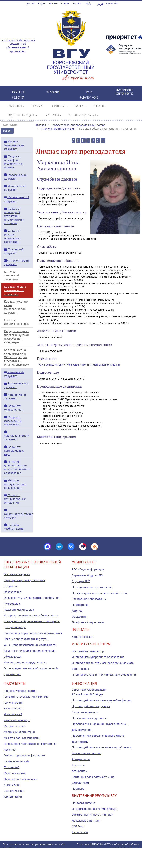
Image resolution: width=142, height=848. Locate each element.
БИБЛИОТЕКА (17, 97)
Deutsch (53, 3)
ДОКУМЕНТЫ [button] (59, 106)
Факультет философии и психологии (13, 420)
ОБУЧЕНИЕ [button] (80, 106)
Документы (11, 586)
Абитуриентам (81, 759)
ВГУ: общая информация (88, 569)
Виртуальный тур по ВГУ (87, 575)
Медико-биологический (19, 732)
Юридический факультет (15, 396)
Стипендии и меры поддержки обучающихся (33, 633)
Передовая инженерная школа (92, 587)
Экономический (14, 790)
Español (77, 3)
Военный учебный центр (14, 526)
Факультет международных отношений (15, 498)
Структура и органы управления (24, 580)
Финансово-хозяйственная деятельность (30, 645)
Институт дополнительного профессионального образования (17, 467)
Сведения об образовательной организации (17, 47)
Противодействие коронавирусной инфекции (102, 700)
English (41, 3)
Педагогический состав (19, 609)
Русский (30, 3)
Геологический (13, 702)
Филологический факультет (57, 128)
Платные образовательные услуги (25, 639)
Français (65, 3)
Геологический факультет (15, 176)
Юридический (13, 796)
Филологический (15, 773)
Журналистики (13, 708)
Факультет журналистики (13, 407)
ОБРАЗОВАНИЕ (53, 92)
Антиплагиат (80, 832)
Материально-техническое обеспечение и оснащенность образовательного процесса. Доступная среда (32, 621)
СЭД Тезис (78, 826)
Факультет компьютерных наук (14, 450)
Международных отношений (22, 738)
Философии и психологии (20, 779)
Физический (11, 767)
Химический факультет (14, 374)
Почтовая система (83, 803)
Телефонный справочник (88, 622)
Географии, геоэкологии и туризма (26, 696)
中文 (88, 3)
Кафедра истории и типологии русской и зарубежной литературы (16, 336)
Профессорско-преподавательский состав (77, 125)
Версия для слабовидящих (18, 40)
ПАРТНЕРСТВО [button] (53, 115)
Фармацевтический (16, 761)
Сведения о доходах (85, 712)
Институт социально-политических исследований (104, 674)
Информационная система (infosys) (94, 809)
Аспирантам (79, 771)
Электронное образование (89, 599)
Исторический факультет (15, 188)
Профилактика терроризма (89, 718)
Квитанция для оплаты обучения (93, 777)
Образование (12, 592)
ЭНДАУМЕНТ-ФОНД (88, 97)
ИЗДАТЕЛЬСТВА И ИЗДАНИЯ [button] (22, 115)
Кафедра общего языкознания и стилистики (15, 290)
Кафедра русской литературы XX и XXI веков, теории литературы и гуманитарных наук (16, 357)
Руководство (12, 603)
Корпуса (77, 610)
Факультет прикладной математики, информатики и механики (14, 216)
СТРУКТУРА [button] (38, 106)
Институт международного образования (15, 483)
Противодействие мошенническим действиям (101, 747)
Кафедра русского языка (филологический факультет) (16, 307)
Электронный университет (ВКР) (92, 814)
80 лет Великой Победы (87, 694)
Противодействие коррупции (91, 706)
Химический (12, 785)
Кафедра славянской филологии (11, 275)
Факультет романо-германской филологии (12, 236)
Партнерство (80, 605)
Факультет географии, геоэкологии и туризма (13, 161)
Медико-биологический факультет (14, 145)
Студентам (78, 765)
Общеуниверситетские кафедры (18, 514)
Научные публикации (51, 364)
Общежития (79, 616)
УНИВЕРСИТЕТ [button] (16, 106)
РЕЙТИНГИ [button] (100, 106)
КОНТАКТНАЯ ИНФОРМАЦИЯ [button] (83, 115)
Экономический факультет (16, 385)
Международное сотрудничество (25, 662)
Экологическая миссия (86, 753)
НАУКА (89, 92)
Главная (41, 125)
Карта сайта (112, 3)
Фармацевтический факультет (16, 435)
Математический (14, 726)
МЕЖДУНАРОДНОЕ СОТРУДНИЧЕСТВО (124, 91)
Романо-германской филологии (24, 755)
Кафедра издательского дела (16, 321)
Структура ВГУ (81, 581)
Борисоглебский (82, 636)
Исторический (13, 714)
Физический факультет (14, 251)
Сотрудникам (80, 782)
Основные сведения (17, 574)
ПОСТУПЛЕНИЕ (18, 92)
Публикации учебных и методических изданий (92, 364)
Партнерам (79, 788)
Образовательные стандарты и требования (31, 598)
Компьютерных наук (17, 720)
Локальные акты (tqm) (86, 820)
